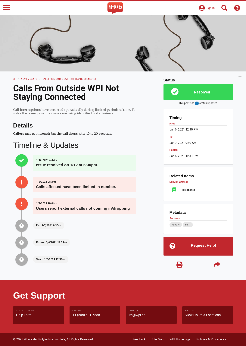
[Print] (179, 265)
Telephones (188, 189)
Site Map (157, 339)
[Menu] (6, 8)
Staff (187, 224)
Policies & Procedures (211, 339)
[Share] (217, 265)
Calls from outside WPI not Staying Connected (69, 79)
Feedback (139, 339)
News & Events (29, 79)
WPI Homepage (180, 339)
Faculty (175, 224)
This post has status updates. (198, 103)
